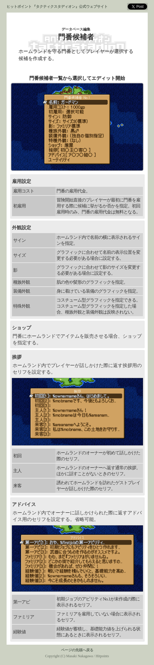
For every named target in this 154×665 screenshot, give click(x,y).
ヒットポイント (19, 6)
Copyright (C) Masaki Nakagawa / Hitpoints (77, 656)
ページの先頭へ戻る (77, 650)
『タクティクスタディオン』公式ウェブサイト (70, 6)
